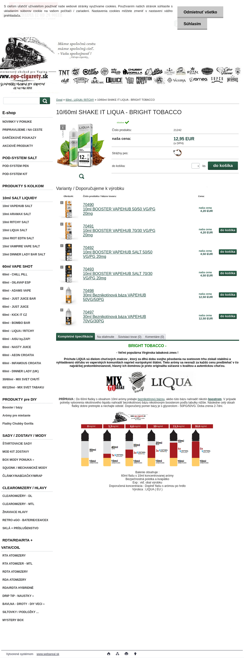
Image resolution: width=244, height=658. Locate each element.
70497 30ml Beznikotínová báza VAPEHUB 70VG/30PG (114, 316)
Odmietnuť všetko (200, 12)
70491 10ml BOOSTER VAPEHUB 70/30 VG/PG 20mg (119, 230)
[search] (44, 100)
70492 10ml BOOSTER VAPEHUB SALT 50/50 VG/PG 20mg (117, 252)
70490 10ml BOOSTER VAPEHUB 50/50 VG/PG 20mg (119, 209)
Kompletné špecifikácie (75, 336)
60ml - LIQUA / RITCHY (80, 99)
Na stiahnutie (105, 337)
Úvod (59, 99)
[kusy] (196, 166)
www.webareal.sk (48, 654)
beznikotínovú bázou (151, 399)
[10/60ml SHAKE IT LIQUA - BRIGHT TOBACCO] (81, 151)
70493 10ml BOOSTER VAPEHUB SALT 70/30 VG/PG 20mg (117, 273)
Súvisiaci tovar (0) (129, 337)
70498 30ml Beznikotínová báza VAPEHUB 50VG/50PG (114, 295)
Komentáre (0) (154, 337)
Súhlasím (192, 24)
